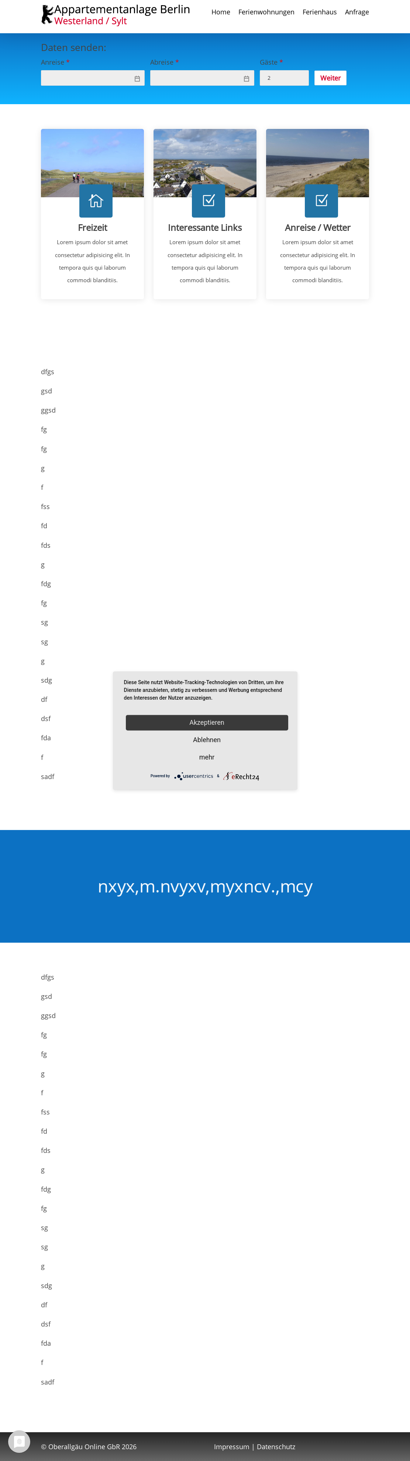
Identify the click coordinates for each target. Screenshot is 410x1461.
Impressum (231, 1446)
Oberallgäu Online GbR (84, 1446)
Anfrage (357, 12)
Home (220, 12)
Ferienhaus (320, 12)
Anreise (55, 62)
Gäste (271, 62)
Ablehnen (207, 740)
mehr (206, 757)
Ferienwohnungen (266, 12)
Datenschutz (276, 1446)
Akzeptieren (206, 722)
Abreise (164, 62)
